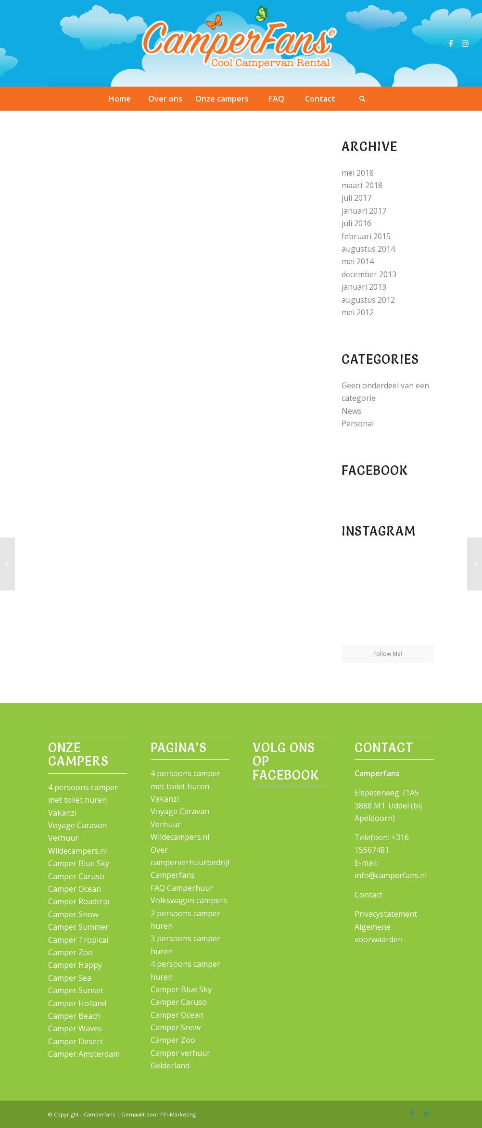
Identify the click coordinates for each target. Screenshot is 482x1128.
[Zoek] (362, 99)
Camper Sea (69, 978)
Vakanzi (62, 813)
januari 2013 (364, 287)
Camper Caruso (76, 876)
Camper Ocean (74, 889)
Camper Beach (74, 1016)
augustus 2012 (368, 300)
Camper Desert (75, 1041)
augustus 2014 (368, 249)
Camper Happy (75, 965)
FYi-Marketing (178, 1114)
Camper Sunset (75, 990)
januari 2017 (364, 210)
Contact (368, 894)
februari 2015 (366, 236)
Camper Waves (75, 1028)
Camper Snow (73, 914)
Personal (358, 423)
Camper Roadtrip (79, 901)
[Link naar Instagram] (465, 43)
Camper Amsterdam (84, 1054)
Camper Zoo (70, 952)
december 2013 (369, 274)
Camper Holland (77, 1003)
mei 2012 (358, 312)
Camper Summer (78, 927)
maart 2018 (362, 185)
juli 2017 (356, 197)
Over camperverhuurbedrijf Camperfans (190, 863)
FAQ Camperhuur (182, 888)
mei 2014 (358, 261)
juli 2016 (356, 223)
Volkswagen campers (189, 900)
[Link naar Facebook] (451, 43)
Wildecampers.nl (77, 851)
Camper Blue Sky (78, 863)
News (352, 411)
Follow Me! (387, 654)
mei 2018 (358, 172)
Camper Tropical (78, 940)
